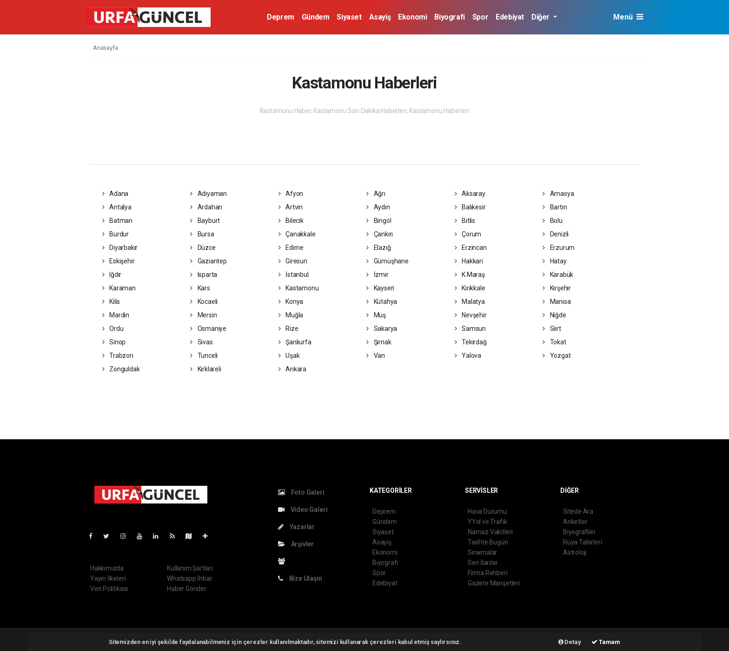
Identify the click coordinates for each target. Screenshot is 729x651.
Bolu (553, 220)
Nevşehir (471, 315)
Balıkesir (470, 207)
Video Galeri (302, 509)
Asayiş (380, 17)
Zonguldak (121, 369)
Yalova (468, 355)
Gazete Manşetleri (494, 583)
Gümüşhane (387, 261)
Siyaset (349, 17)
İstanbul (293, 274)
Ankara (292, 369)
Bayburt (205, 220)
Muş (376, 315)
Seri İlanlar (483, 562)
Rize (288, 328)
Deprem (280, 17)
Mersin (203, 315)
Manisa (556, 301)
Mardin (115, 315)
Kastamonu (298, 288)
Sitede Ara (578, 511)
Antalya (117, 207)
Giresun (292, 261)
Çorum (468, 234)
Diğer (541, 17)
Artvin (290, 207)
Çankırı (379, 234)
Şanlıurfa (294, 342)
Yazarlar (296, 526)
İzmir (377, 274)
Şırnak (378, 342)
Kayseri (380, 288)
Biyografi (449, 17)
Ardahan (206, 207)
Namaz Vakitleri (490, 532)
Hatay (555, 261)
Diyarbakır (120, 247)
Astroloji (574, 552)
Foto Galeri (301, 492)
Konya (291, 301)
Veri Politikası (109, 588)
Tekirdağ (471, 342)
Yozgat (556, 355)
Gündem (316, 17)
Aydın (378, 207)
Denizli (556, 234)
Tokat (554, 342)
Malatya (470, 301)
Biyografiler (579, 532)
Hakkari (469, 261)
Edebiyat (510, 17)
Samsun (470, 328)
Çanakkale (297, 234)
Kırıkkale (470, 288)
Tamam (605, 641)
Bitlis (465, 220)
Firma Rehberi (488, 573)
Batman (117, 220)
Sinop (114, 342)
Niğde (554, 315)
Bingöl (378, 220)
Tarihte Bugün (488, 542)
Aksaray (470, 193)
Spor (480, 17)
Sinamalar (482, 552)
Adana (115, 193)
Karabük (558, 274)
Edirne (291, 247)
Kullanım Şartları (190, 568)
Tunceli (204, 355)
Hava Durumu (487, 511)
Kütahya (381, 301)
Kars (200, 288)
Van (375, 355)
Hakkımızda (107, 568)
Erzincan (471, 247)
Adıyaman (208, 193)
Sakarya (381, 328)
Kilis (111, 301)
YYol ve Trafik (487, 521)
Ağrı (375, 193)
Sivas (201, 342)
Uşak (289, 355)
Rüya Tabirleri (582, 542)
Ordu (113, 328)
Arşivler (296, 544)
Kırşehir (557, 288)
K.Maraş (470, 274)
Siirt (552, 328)
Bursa (202, 234)
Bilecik (291, 220)
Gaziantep (208, 261)
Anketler (575, 521)
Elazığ (378, 247)
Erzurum (559, 247)
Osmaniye (208, 328)
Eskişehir (118, 261)
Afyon (291, 193)
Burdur (115, 234)
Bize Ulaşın (300, 578)
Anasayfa (105, 47)
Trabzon (117, 355)
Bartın (555, 207)
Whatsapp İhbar (189, 578)
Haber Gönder (186, 588)
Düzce (203, 247)
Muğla (291, 315)
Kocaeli (204, 301)
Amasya (558, 193)
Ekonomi (412, 17)
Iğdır (112, 274)
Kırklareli (205, 369)
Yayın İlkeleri (108, 578)
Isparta (203, 274)
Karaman (119, 288)
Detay (569, 641)
